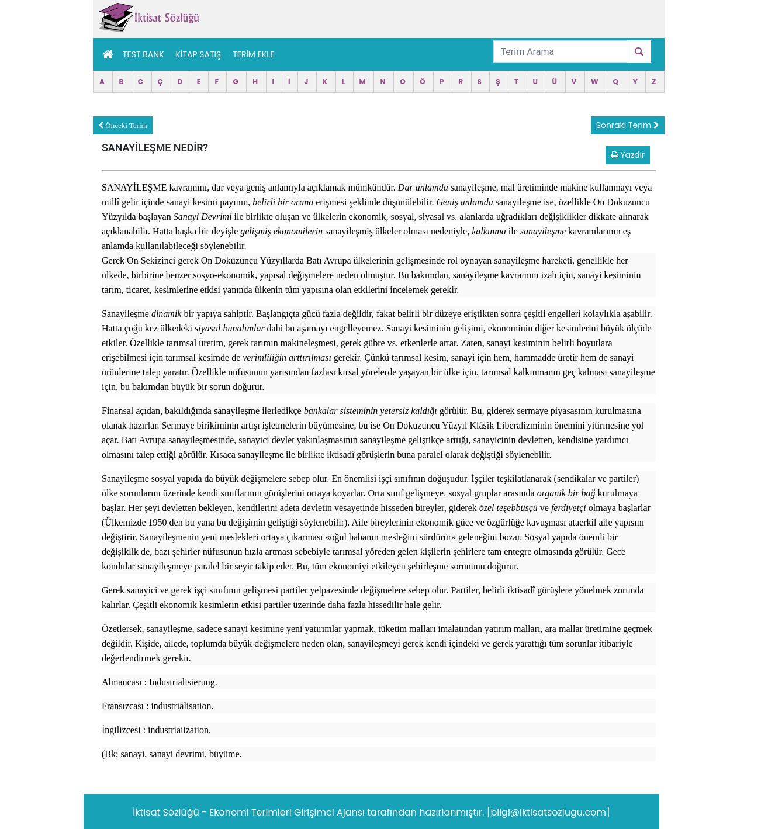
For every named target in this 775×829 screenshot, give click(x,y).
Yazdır (628, 155)
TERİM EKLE (253, 54)
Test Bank (143, 54)
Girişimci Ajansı (330, 812)
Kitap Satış (199, 54)
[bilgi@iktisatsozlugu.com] (548, 812)
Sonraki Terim (627, 125)
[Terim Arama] (560, 51)
